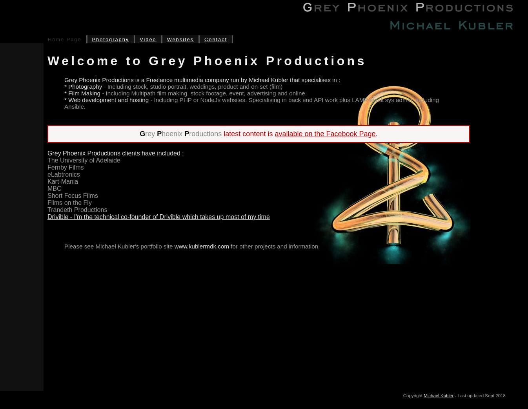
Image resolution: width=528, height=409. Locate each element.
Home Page (65, 39)
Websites (180, 39)
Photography (110, 39)
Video (148, 39)
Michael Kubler (438, 395)
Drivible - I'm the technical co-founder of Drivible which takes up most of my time (158, 217)
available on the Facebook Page (325, 134)
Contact (215, 39)
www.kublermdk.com (202, 246)
